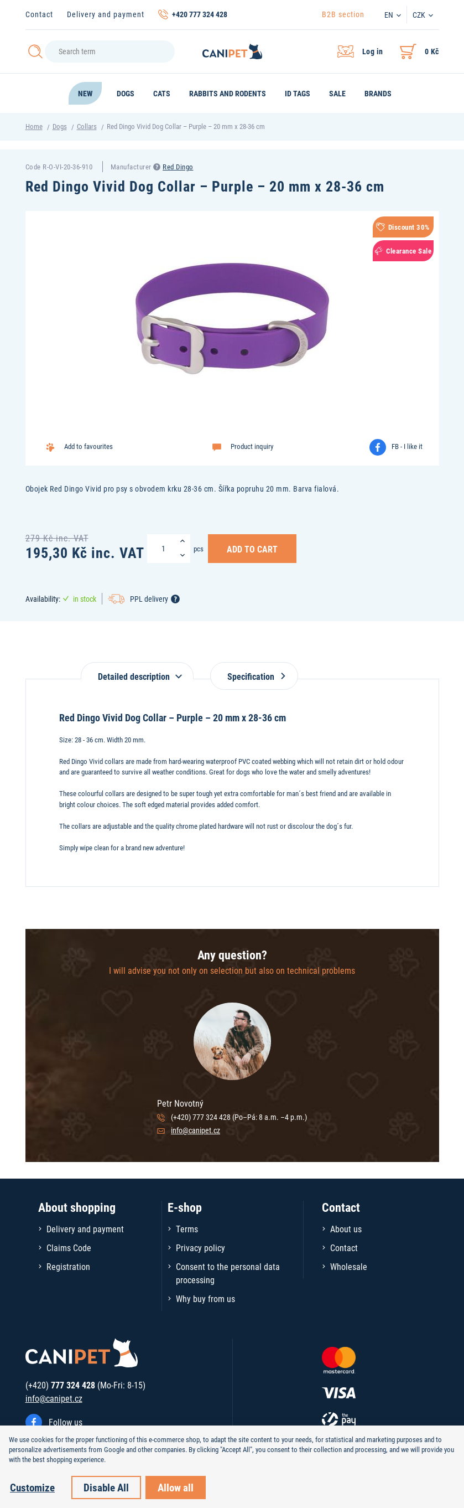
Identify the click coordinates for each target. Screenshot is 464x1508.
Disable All (106, 1487)
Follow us (65, 1422)
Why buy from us (205, 1298)
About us (346, 1229)
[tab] (137, 670)
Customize (32, 1487)
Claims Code (68, 1247)
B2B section (343, 14)
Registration (68, 1266)
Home (34, 126)
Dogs (60, 126)
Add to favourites (88, 446)
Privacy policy (200, 1247)
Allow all (176, 1487)
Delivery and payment (105, 14)
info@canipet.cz (195, 1130)
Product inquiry (252, 446)
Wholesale (348, 1266)
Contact (39, 14)
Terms (187, 1229)
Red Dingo (178, 167)
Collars (87, 126)
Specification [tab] (254, 676)
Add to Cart (252, 548)
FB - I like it (407, 446)
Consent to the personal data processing (228, 1273)
